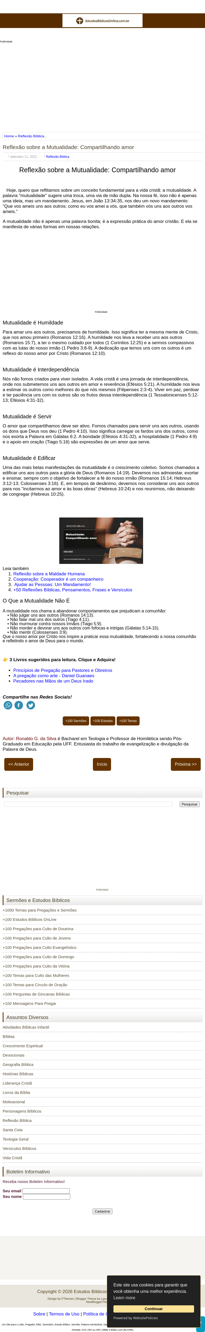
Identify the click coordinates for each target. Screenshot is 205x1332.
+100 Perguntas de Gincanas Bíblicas (36, 994)
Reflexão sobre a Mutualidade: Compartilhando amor (68, 147)
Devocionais (14, 1055)
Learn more (124, 1297)
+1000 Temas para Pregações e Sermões (40, 910)
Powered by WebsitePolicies (135, 1317)
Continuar (154, 1309)
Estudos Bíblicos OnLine (98, 1291)
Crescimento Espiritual (23, 1046)
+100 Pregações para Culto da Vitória (36, 966)
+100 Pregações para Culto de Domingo (38, 956)
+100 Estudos (103, 721)
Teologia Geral (16, 1139)
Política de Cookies (102, 1314)
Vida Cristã (12, 1158)
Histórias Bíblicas (18, 1074)
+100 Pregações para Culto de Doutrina (38, 928)
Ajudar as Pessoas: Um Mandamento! (52, 584)
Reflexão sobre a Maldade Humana (49, 573)
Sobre (39, 1314)
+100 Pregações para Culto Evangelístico (39, 947)
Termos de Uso (64, 1314)
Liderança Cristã (17, 1083)
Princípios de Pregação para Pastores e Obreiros (62, 670)
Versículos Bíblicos (19, 1148)
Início (102, 764)
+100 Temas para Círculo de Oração (35, 984)
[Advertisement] (102, 85)
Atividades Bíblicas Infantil (26, 1027)
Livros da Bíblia (16, 1092)
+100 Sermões (75, 721)
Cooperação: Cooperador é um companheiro (58, 579)
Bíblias (9, 1036)
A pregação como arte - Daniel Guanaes (53, 675)
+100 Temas (128, 721)
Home (9, 136)
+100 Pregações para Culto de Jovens (37, 938)
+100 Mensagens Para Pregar (29, 1003)
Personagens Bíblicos (22, 1111)
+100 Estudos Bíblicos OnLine (29, 919)
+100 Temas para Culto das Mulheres (36, 975)
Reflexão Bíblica (31, 136)
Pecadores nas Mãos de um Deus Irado (53, 681)
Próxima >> (186, 764)
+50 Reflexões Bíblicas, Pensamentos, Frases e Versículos (72, 589)
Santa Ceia (12, 1130)
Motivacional (14, 1102)
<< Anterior (18, 764)
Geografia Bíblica (18, 1064)
